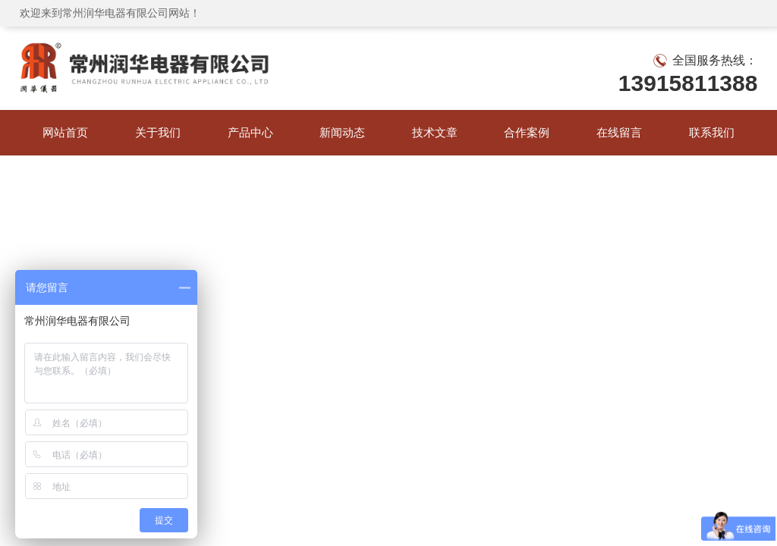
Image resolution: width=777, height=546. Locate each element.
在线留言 (619, 132)
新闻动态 (342, 132)
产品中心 (250, 132)
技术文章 (435, 132)
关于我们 (158, 132)
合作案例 (526, 132)
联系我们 (712, 132)
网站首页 (65, 132)
